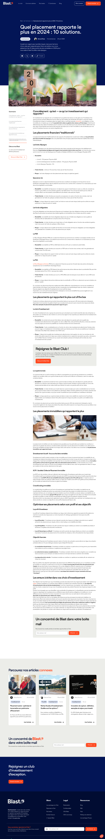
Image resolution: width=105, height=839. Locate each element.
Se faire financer (50, 814)
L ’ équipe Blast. (50, 818)
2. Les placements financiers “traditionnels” (15, 122)
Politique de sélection (85, 814)
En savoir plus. (16, 818)
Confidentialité (67, 808)
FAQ (81, 808)
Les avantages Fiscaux (86, 818)
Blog (60, 3)
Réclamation (66, 805)
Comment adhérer (31, 3)
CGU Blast (66, 811)
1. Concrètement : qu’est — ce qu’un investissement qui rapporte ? (17, 116)
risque (34, 583)
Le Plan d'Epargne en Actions (40, 264)
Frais (81, 811)
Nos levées (42, 3)
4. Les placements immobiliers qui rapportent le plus (16, 134)
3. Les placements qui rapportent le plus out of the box (17, 128)
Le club (20, 3)
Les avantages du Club (52, 805)
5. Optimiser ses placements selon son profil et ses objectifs (17, 140)
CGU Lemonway (67, 814)
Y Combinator (52, 3)
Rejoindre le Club (50, 808)
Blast (21, 21)
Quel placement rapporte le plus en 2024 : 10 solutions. (48, 21)
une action (78, 121)
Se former (28, 21)
